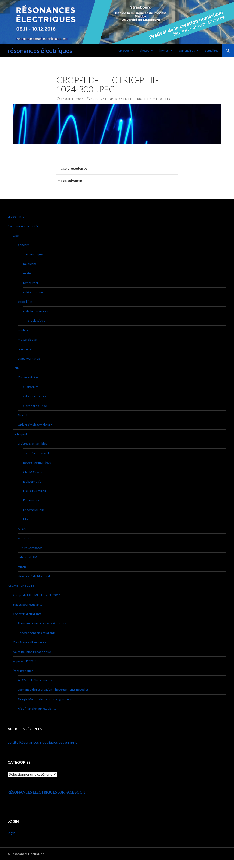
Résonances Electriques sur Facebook (46, 792)
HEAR (22, 566)
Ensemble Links (34, 510)
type (16, 235)
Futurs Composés (30, 548)
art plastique (36, 320)
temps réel (30, 283)
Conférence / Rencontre (29, 642)
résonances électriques (40, 50)
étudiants (24, 538)
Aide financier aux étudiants (37, 708)
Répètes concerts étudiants (37, 633)
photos (144, 50)
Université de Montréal (34, 576)
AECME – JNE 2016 (21, 585)
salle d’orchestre (34, 396)
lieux (16, 368)
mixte (27, 273)
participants (21, 434)
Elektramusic (32, 481)
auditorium (30, 387)
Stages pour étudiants (27, 604)
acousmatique (33, 254)
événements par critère (24, 226)
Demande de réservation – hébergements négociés (53, 689)
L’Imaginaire (31, 500)
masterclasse (27, 339)
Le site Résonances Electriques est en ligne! (43, 742)
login (11, 833)
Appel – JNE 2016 (24, 661)
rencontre (25, 349)
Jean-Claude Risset (36, 453)
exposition (25, 302)
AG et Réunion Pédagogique (32, 652)
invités (164, 50)
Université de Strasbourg (35, 425)
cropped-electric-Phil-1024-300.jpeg (142, 99)
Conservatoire (28, 377)
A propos (124, 50)
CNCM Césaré (33, 472)
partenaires (187, 50)
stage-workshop (29, 358)
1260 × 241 (98, 99)
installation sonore (36, 311)
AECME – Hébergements (35, 680)
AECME (23, 529)
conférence (26, 330)
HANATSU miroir (34, 491)
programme (16, 216)
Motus (27, 519)
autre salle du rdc (35, 406)
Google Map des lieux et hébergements (44, 699)
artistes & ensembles (32, 443)
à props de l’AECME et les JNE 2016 (36, 595)
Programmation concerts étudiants (42, 623)
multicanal (30, 264)
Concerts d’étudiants (27, 614)
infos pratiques (23, 671)
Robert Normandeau (37, 462)
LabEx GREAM (27, 557)
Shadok (23, 415)
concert (23, 245)
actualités (211, 50)
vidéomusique (33, 292)
